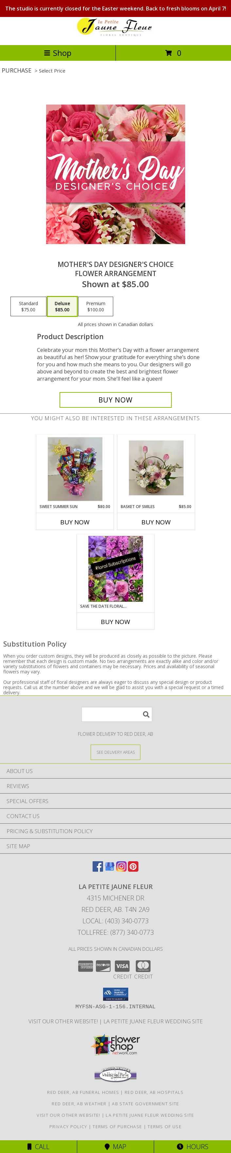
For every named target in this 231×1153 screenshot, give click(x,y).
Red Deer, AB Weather (79, 1104)
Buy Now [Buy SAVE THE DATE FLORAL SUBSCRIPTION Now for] (115, 622)
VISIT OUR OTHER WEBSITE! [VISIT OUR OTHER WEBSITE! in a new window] (63, 1021)
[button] (115, 994)
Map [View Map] (115, 1146)
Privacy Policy (68, 1126)
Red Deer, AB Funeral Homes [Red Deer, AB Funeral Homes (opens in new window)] (83, 1092)
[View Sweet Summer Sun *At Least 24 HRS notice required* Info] (75, 469)
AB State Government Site (145, 1104)
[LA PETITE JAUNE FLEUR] (115, 35)
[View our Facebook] (98, 869)
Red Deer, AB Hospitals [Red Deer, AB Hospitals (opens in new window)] (154, 1092)
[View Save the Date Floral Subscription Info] (115, 569)
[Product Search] (116, 714)
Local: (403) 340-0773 (115, 920)
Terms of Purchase (117, 1126)
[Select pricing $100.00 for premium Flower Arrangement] (96, 306)
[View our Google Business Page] (109, 869)
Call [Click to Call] (38, 1146)
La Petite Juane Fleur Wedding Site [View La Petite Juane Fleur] (153, 1021)
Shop (57, 52)
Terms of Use (165, 1126)
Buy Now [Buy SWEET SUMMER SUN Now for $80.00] (75, 522)
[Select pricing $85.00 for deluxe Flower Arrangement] (62, 306)
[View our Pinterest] (133, 869)
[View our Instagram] (121, 869)
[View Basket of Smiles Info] (156, 469)
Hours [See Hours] (192, 1146)
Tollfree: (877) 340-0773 (116, 932)
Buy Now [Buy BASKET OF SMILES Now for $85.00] (156, 522)
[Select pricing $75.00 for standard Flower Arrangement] (28, 306)
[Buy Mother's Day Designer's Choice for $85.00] (116, 400)
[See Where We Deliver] (115, 752)
